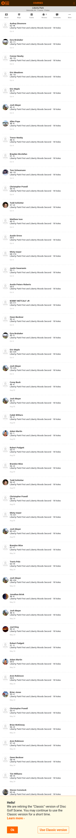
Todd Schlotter (17, 203)
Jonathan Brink (17, 594)
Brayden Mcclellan (18, 154)
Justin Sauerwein (18, 268)
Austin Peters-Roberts (20, 284)
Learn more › (16, 818)
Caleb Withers (16, 415)
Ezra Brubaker (16, 40)
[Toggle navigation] (74, 3)
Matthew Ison (16, 219)
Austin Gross (16, 235)
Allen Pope (15, 121)
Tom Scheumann (18, 170)
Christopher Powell (19, 186)
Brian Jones (15, 692)
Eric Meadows (16, 72)
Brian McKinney (17, 725)
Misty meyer (15, 252)
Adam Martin (16, 431)
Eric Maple (15, 89)
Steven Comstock (18, 790)
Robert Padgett (17, 447)
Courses (38, 3)
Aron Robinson (17, 676)
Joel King (14, 627)
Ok (12, 830)
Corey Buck (15, 382)
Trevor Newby (16, 137)
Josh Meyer (15, 105)
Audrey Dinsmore (18, 23)
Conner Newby (17, 56)
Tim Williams (16, 773)
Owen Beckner (16, 317)
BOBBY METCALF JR (19, 301)
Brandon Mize (16, 464)
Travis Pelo (15, 561)
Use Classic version (53, 830)
